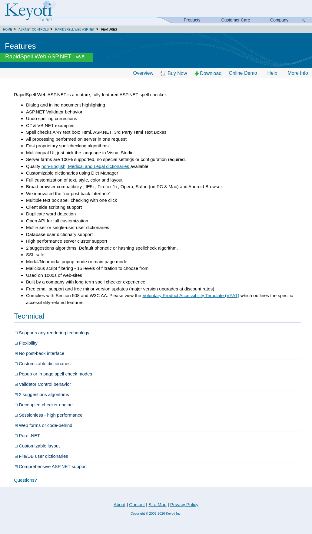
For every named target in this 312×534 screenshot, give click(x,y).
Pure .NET (27, 435)
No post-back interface (39, 353)
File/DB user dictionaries (41, 456)
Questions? (25, 480)
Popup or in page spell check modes (53, 373)
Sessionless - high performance (48, 415)
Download (207, 73)
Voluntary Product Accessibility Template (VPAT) (190, 295)
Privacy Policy (184, 504)
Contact (137, 504)
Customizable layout (37, 445)
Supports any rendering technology (52, 332)
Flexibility (26, 343)
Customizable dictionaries (43, 363)
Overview (143, 73)
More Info (297, 73)
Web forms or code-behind (43, 425)
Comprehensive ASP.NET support (51, 466)
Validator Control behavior (43, 384)
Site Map (157, 504)
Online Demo (243, 73)
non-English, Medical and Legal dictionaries (86, 166)
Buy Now (174, 73)
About (119, 504)
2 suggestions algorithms (42, 394)
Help (272, 73)
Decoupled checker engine (44, 404)
